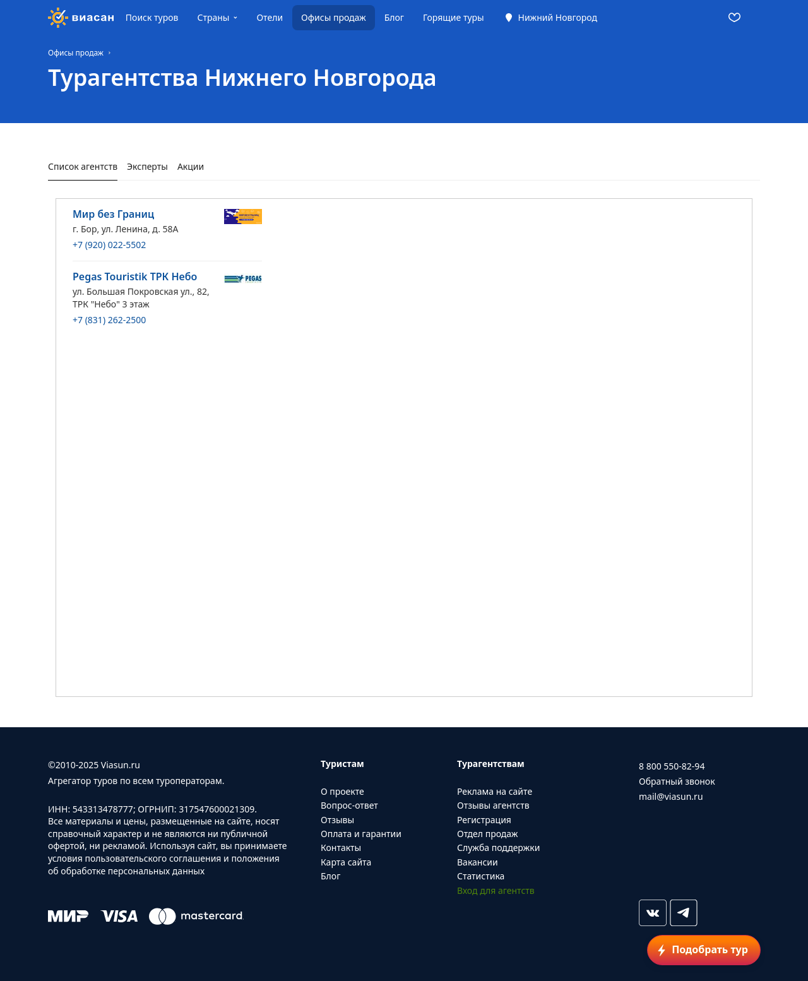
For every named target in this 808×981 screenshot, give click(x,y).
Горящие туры (453, 17)
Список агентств (82, 166)
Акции (190, 166)
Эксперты (147, 166)
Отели (269, 17)
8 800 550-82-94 (671, 766)
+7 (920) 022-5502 (109, 245)
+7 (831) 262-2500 (109, 320)
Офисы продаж (333, 17)
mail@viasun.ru (671, 796)
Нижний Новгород (557, 17)
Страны (213, 17)
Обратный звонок (677, 781)
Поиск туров (152, 17)
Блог (394, 17)
